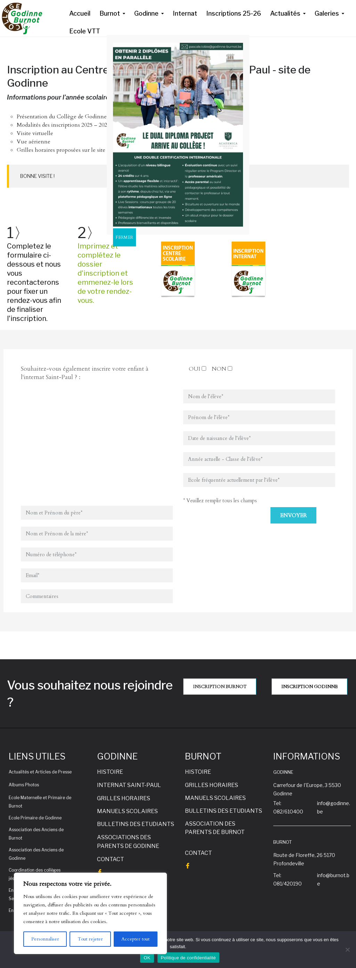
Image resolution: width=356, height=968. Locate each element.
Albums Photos (24, 784)
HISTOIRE (110, 772)
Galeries (327, 13)
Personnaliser (45, 939)
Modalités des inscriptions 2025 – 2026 (63, 125)
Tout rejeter (90, 939)
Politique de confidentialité (188, 957)
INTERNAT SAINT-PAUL (129, 785)
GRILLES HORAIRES (123, 798)
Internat (185, 13)
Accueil (79, 13)
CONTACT (110, 859)
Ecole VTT (84, 31)
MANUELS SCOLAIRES (127, 811)
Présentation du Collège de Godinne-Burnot (72, 116)
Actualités (285, 13)
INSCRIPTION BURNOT (219, 687)
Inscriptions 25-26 (233, 13)
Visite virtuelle (35, 133)
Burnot (109, 13)
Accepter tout (135, 939)
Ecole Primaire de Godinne (35, 817)
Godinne (146, 13)
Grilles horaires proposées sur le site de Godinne (76, 150)
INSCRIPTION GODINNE (309, 687)
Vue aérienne (33, 141)
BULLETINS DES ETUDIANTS (135, 824)
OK (147, 957)
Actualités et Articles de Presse (40, 771)
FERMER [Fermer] (124, 237)
